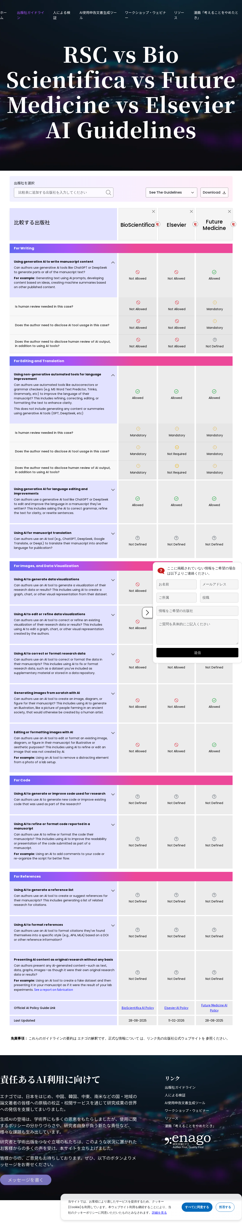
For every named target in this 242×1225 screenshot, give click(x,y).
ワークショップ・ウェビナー (187, 1110)
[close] (153, 211)
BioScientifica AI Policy (138, 1008)
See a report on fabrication (53, 989)
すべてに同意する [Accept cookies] (197, 1207)
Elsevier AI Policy (176, 1008)
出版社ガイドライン (180, 1087)
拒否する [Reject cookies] (225, 1207)
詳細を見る (159, 1212)
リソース (171, 1118)
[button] (63, 275)
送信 (197, 652)
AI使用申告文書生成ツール (185, 1102)
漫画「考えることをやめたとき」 (190, 1125)
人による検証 (175, 1095)
